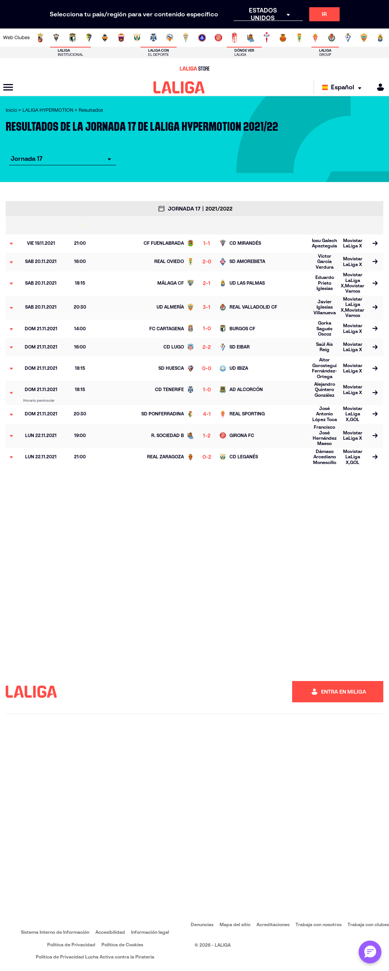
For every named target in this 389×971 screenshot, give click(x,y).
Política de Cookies (122, 944)
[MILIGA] (378, 87)
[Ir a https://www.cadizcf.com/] (89, 37)
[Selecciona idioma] (344, 87)
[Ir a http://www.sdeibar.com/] (348, 37)
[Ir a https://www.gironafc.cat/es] (218, 37)
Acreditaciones (272, 924)
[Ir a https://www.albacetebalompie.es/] (56, 37)
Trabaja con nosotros (319, 924)
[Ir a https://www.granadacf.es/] (234, 37)
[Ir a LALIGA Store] (194, 68)
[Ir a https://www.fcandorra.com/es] (202, 37)
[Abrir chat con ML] (370, 952)
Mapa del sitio (235, 924)
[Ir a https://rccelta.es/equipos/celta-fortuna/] (266, 37)
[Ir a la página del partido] (374, 243)
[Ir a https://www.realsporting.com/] (315, 37)
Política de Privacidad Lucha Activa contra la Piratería (95, 956)
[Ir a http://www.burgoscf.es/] (72, 37)
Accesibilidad (110, 932)
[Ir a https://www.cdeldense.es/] (121, 37)
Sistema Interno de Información (55, 932)
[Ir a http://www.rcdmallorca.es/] (283, 37)
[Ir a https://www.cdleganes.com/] (137, 37)
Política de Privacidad (71, 944)
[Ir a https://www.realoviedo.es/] (299, 37)
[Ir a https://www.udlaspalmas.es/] (380, 37)
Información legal (150, 932)
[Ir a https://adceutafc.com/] (40, 37)
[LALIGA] (179, 87)
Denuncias (202, 924)
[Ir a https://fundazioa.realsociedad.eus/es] (250, 37)
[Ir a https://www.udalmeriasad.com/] (364, 37)
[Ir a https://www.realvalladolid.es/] (331, 37)
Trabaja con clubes (368, 924)
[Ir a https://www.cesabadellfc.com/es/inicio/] (170, 37)
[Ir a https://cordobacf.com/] (185, 37)
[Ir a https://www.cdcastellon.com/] (105, 37)
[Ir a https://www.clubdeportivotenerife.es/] (153, 37)
